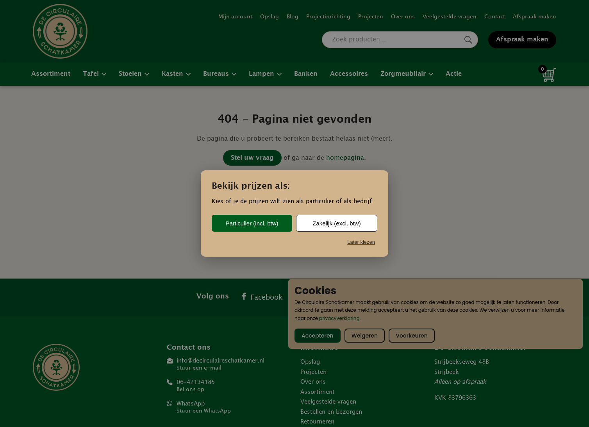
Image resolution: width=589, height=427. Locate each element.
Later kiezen (361, 242)
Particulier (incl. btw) (251, 223)
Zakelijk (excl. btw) (336, 223)
